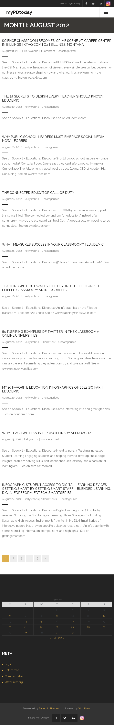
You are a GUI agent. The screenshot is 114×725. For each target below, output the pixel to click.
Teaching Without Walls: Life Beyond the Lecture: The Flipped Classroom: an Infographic (52, 288)
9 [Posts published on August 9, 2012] (57, 615)
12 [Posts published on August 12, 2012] (104, 615)
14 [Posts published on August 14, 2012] (25, 621)
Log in (8, 664)
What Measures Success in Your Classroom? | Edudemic (53, 244)
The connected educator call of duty (38, 193)
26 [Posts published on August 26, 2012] (104, 627)
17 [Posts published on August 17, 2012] (73, 621)
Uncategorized (67, 50)
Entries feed (12, 670)
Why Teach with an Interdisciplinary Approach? (46, 433)
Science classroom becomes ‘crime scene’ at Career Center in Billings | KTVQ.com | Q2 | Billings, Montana (56, 43)
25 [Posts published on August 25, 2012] (88, 627)
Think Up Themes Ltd (51, 708)
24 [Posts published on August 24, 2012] (72, 627)
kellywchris (31, 50)
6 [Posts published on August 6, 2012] (10, 615)
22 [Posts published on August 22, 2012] (41, 627)
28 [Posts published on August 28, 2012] (25, 632)
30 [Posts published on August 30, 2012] (57, 632)
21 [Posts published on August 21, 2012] (25, 627)
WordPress (84, 708)
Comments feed (14, 676)
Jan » (61, 637)
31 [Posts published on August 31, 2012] (73, 632)
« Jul (53, 637)
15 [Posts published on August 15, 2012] (41, 621)
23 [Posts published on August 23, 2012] (57, 627)
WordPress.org (14, 682)
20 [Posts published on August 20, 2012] (10, 627)
